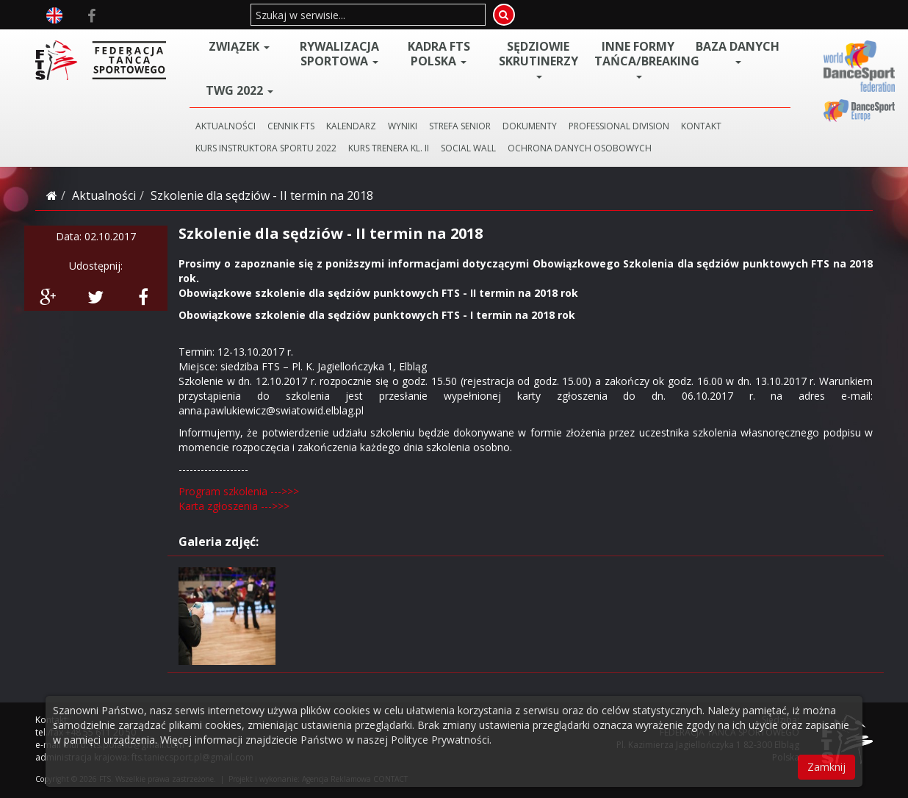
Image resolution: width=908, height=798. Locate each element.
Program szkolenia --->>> (239, 491)
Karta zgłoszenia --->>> (234, 506)
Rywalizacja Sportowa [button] (339, 53)
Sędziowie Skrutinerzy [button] (538, 59)
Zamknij (826, 767)
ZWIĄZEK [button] (239, 46)
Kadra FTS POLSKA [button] (439, 53)
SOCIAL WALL (468, 148)
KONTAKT (701, 126)
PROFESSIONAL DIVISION (619, 126)
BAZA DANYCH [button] (737, 51)
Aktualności (104, 195)
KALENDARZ (351, 126)
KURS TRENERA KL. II (388, 148)
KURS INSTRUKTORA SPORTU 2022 (265, 148)
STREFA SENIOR (460, 126)
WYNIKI (402, 126)
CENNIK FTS (290, 126)
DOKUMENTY (529, 126)
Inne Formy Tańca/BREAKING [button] (641, 59)
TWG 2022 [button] (239, 90)
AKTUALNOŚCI (225, 126)
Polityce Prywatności (440, 740)
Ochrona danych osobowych (580, 148)
